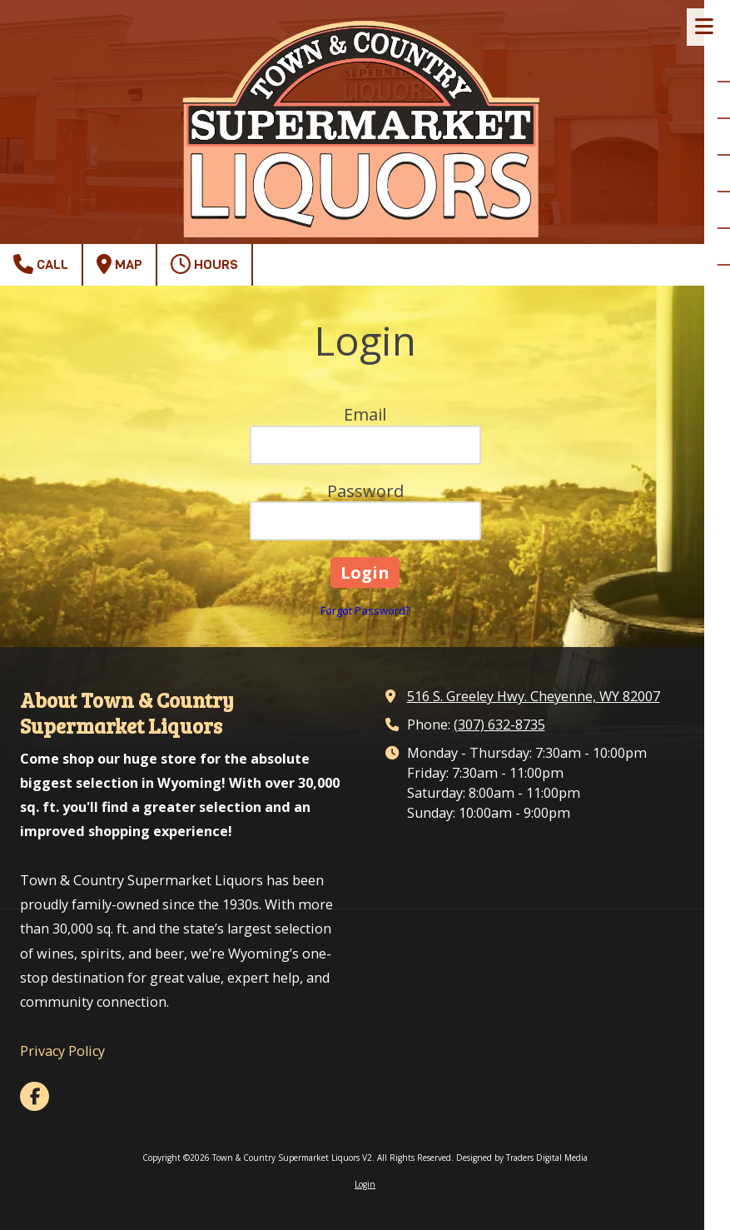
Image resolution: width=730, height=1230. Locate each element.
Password (365, 491)
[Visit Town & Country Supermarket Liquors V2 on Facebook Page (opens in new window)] (34, 1096)
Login (365, 1184)
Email (365, 414)
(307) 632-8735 (499, 724)
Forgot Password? (365, 610)
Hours (204, 264)
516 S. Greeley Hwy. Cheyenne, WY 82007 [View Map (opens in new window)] (533, 696)
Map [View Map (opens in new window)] (119, 264)
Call (40, 264)
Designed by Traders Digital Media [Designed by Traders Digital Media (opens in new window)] (522, 1157)
